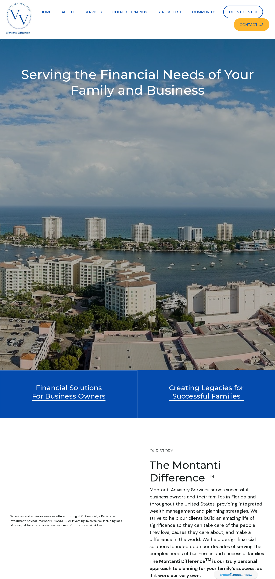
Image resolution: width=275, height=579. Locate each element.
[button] (45, 12)
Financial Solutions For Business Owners (68, 391)
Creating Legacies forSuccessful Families (206, 391)
